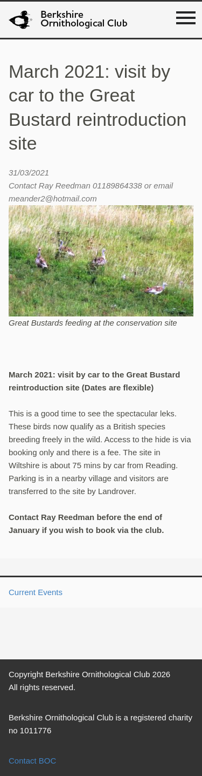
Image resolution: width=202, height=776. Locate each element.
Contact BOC (32, 760)
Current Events (35, 592)
